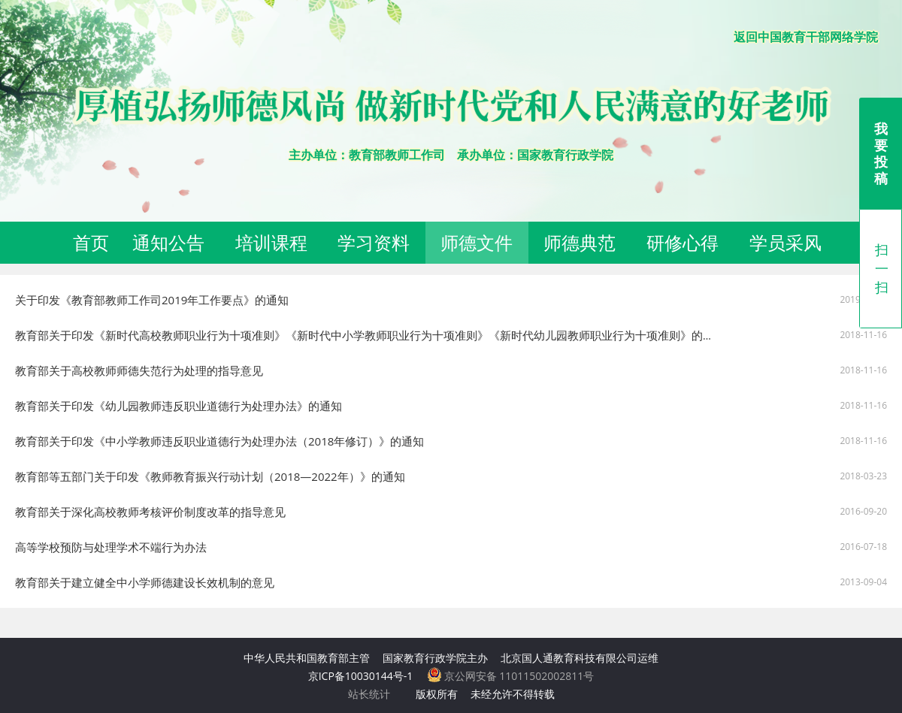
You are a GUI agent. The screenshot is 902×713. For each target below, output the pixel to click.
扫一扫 (881, 268)
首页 (91, 242)
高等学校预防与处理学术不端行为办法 (111, 546)
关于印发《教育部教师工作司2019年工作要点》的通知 (152, 299)
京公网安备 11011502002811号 (511, 676)
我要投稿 (881, 153)
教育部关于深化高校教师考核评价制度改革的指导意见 (150, 511)
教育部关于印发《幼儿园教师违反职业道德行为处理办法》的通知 (178, 405)
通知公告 (168, 242)
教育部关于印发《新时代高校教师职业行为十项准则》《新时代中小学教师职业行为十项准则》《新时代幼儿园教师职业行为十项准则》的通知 (370, 335)
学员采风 (785, 242)
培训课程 (271, 242)
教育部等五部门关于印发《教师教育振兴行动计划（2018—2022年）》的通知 (210, 476)
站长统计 (369, 694)
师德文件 (476, 242)
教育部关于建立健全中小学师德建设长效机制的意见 (144, 582)
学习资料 (373, 242)
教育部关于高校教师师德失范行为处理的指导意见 (139, 370)
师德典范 (579, 242)
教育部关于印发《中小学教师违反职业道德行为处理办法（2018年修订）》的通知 (219, 441)
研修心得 (682, 242)
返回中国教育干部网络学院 (806, 37)
